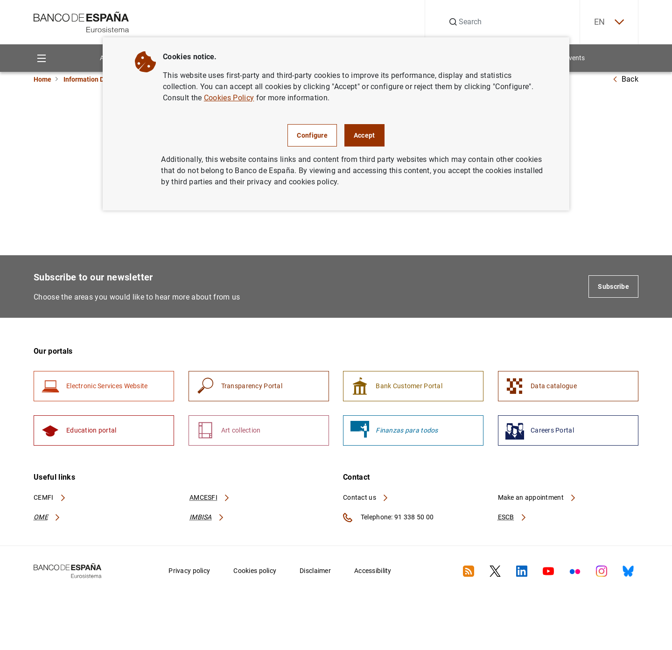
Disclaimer (315, 570)
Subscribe (613, 286)
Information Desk (88, 79)
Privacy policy (189, 570)
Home (42, 79)
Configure (312, 135)
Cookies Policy (229, 97)
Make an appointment (537, 497)
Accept (364, 135)
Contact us (366, 497)
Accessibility (373, 570)
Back (625, 79)
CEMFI (50, 497)
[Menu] (41, 58)
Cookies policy (254, 570)
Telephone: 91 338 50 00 (388, 517)
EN (609, 22)
